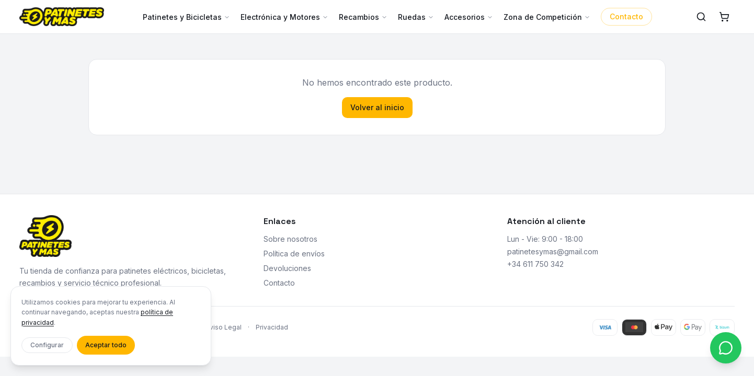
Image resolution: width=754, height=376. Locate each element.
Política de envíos (294, 253)
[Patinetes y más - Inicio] (61, 16)
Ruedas (416, 17)
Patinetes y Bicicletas (186, 17)
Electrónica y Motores (284, 17)
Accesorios (468, 17)
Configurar (47, 345)
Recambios (363, 17)
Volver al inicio (377, 107)
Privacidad (272, 327)
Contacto (626, 16)
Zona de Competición (547, 17)
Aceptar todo (106, 345)
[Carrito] (724, 16)
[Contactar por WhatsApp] (725, 347)
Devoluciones (287, 268)
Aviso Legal (224, 327)
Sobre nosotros (290, 238)
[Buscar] (701, 16)
